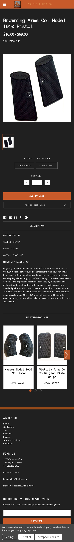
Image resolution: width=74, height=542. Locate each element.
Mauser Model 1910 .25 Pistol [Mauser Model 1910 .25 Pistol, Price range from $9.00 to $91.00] (18, 371)
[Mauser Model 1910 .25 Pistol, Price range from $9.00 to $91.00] (18, 345)
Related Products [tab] (37, 317)
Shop (5, 430)
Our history (8, 427)
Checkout (7, 433)
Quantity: (37, 176)
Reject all (26, 537)
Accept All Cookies (48, 537)
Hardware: (37, 158)
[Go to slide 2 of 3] (35, 390)
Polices (6, 436)
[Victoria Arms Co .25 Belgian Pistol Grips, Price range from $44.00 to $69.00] (52, 345)
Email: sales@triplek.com (15, 479)
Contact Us (8, 443)
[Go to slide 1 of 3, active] (30, 390)
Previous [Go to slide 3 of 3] (4, 355)
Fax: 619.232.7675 (11, 472)
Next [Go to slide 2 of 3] (67, 355)
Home (6, 423)
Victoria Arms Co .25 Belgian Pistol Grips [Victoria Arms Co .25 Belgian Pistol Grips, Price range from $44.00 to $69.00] (52, 373)
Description (37, 225)
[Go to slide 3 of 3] (40, 390)
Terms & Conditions (12, 440)
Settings (9, 537)
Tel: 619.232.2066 (11, 465)
